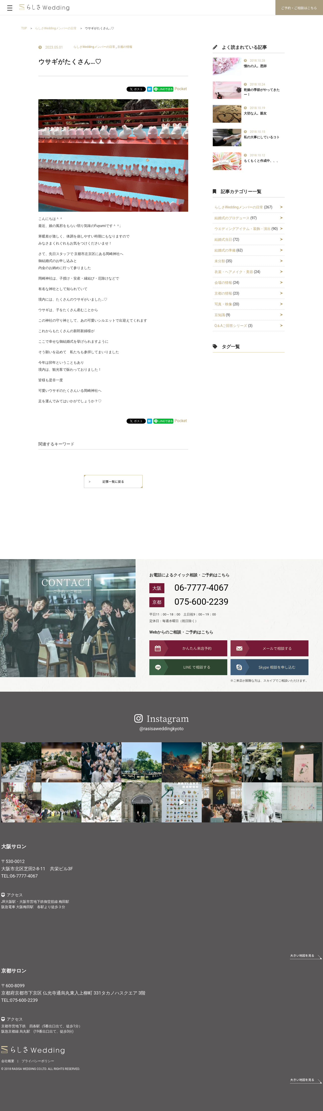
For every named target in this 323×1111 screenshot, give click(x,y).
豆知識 (219, 315)
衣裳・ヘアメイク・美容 (233, 272)
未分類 (219, 261)
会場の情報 (223, 283)
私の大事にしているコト (262, 137)
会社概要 (7, 1061)
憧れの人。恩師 (255, 66)
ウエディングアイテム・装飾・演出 (242, 229)
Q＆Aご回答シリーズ (230, 326)
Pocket (181, 88)
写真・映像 (223, 304)
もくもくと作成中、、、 (262, 161)
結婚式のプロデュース (232, 218)
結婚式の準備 (225, 250)
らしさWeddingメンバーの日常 (94, 47)
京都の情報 (124, 47)
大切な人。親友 (255, 113)
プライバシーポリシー (38, 1061)
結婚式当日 (223, 239)
